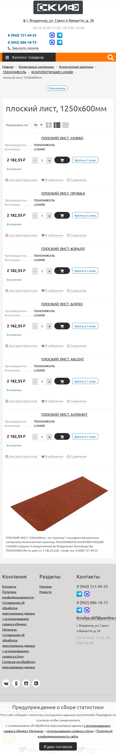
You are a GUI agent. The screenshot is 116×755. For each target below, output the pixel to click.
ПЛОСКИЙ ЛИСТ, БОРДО (62, 304)
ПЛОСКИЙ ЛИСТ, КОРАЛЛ (63, 248)
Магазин (45, 586)
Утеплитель (57, 88)
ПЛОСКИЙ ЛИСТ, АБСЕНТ (62, 359)
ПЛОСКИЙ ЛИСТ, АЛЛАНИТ (64, 414)
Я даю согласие (58, 746)
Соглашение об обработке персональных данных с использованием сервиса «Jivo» (18, 645)
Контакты (9, 586)
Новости (45, 592)
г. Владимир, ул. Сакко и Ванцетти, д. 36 (60, 20)
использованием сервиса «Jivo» (70, 731)
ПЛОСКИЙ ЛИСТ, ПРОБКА (63, 193)
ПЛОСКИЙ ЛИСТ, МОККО (62, 138)
